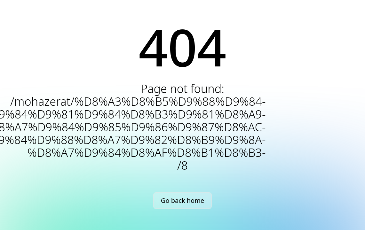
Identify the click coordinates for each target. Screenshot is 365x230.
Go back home (182, 200)
